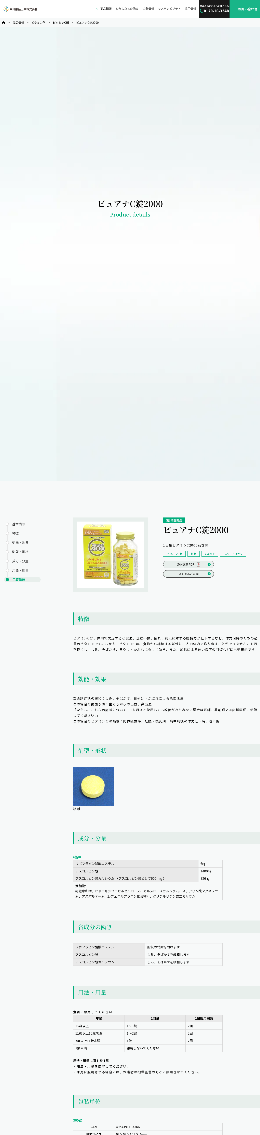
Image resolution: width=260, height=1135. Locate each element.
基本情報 (18, 524)
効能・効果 (20, 542)
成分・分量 (20, 560)
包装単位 (18, 579)
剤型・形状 (20, 551)
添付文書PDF (188, 564)
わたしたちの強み (127, 8)
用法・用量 (20, 570)
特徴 (15, 533)
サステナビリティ (169, 8)
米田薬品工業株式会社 (20, 9)
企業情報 (148, 8)
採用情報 (190, 8)
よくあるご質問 (188, 574)
